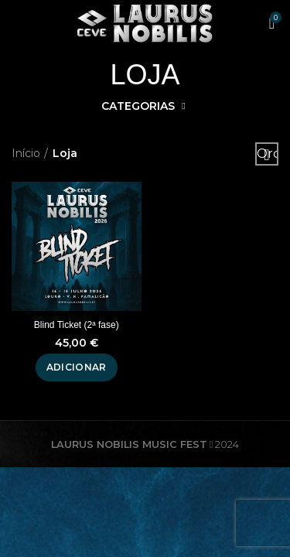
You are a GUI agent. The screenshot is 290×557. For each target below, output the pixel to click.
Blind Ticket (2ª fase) (76, 325)
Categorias (138, 106)
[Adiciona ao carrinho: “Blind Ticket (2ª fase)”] (77, 367)
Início (26, 153)
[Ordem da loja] (266, 154)
